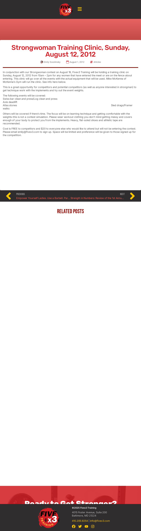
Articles (97, 62)
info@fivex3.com (100, 520)
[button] (79, 9)
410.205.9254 (80, 520)
